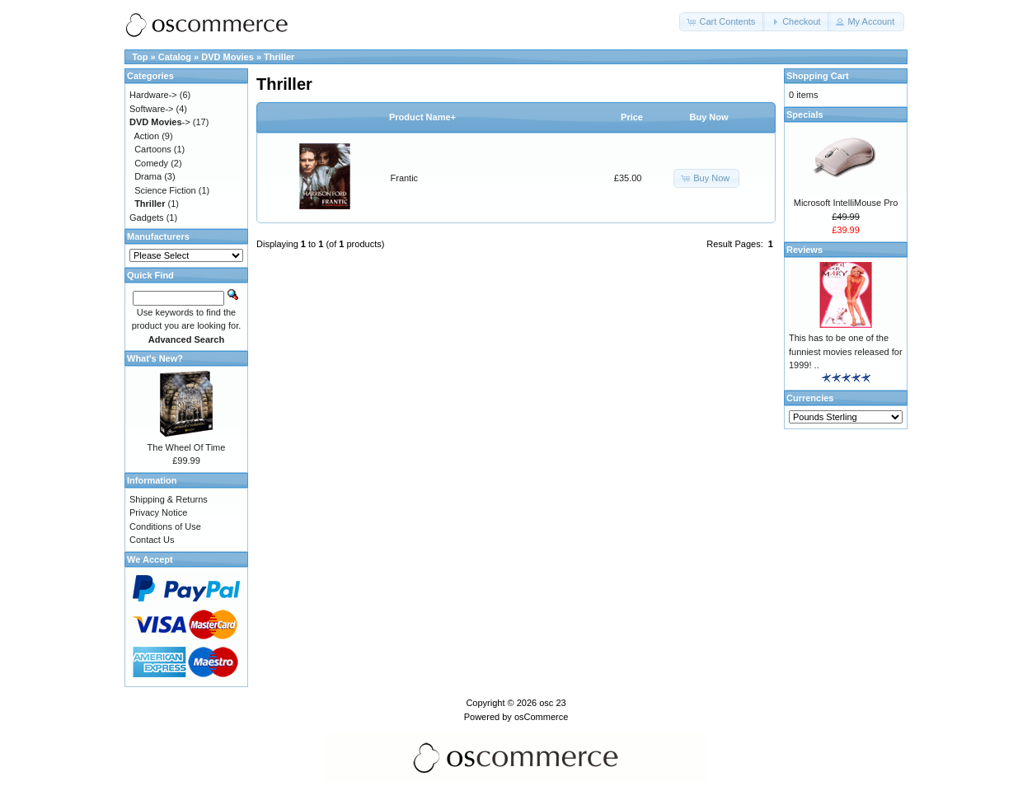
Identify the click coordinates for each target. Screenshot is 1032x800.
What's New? (155, 358)
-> (159, 122)
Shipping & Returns (168, 499)
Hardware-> (153, 95)
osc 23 (552, 703)
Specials (804, 114)
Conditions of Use (165, 526)
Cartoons (152, 149)
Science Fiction (165, 190)
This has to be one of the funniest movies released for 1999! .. (846, 351)
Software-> (151, 109)
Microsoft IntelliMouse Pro (846, 203)
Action (147, 136)
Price (632, 117)
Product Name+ (422, 117)
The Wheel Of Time (187, 447)
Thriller (279, 57)
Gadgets (146, 217)
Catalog (174, 57)
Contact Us (151, 540)
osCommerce (541, 717)
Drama (148, 176)
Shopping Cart (817, 76)
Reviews (804, 250)
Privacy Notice (158, 512)
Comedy (151, 163)
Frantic (405, 178)
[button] (722, 21)
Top (140, 57)
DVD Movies (227, 57)
